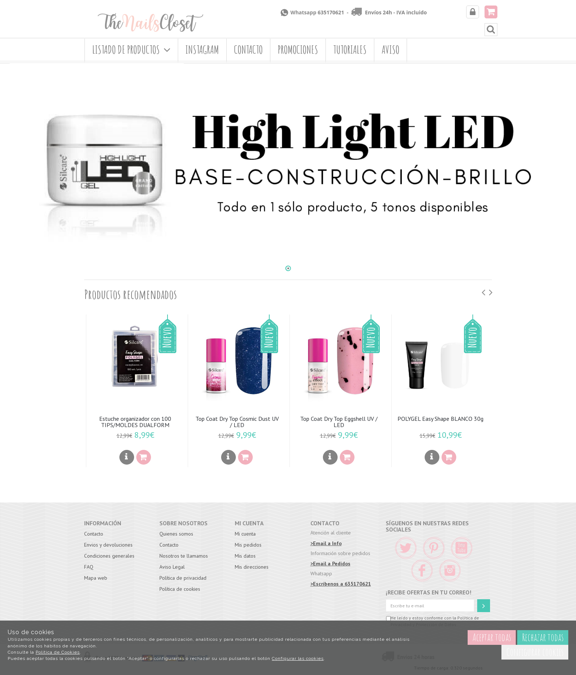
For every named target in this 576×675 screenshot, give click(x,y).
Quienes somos (176, 533)
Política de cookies (179, 589)
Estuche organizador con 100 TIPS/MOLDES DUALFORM (135, 422)
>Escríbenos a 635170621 (340, 583)
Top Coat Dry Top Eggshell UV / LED (339, 422)
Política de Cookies (58, 652)
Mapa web (95, 578)
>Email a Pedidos (330, 563)
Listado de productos (131, 49)
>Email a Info (326, 543)
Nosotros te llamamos (183, 556)
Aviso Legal (172, 567)
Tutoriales (350, 49)
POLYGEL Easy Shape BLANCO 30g (440, 418)
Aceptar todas (491, 637)
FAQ (88, 567)
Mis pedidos (248, 544)
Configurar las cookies (298, 658)
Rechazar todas (543, 637)
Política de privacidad (182, 578)
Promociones (298, 49)
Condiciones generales (109, 556)
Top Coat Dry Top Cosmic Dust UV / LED (237, 422)
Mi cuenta (245, 533)
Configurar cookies (535, 652)
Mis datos (245, 556)
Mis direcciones (252, 567)
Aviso (390, 49)
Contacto (248, 49)
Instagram (202, 49)
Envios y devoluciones (108, 544)
